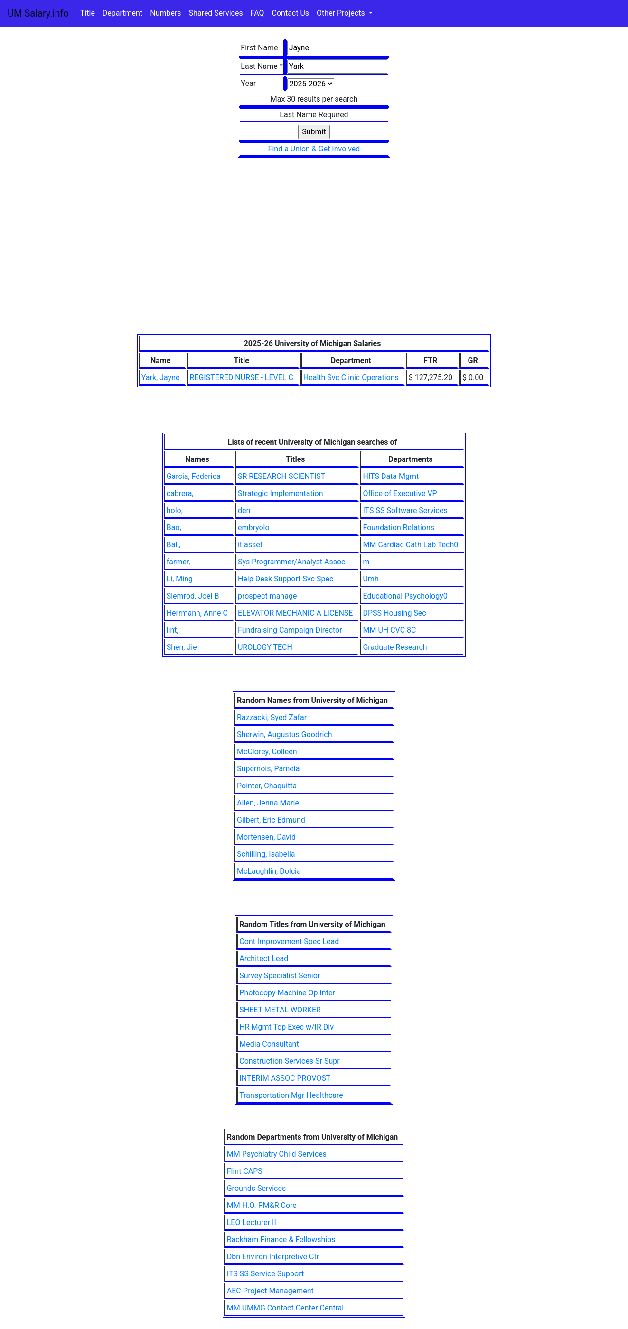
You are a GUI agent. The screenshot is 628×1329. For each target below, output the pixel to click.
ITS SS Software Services (405, 510)
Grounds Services (256, 1188)
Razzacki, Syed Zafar (272, 717)
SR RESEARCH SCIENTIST (281, 476)
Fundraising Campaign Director (290, 630)
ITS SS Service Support (265, 1273)
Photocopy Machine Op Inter (287, 992)
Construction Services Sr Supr (289, 1061)
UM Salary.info (38, 13)
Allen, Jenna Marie (268, 802)
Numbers (165, 13)
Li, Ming (180, 578)
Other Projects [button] (342, 13)
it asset (250, 544)
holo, (175, 510)
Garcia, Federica (194, 476)
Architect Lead (263, 958)
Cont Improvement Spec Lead (289, 941)
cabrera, (180, 493)
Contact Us (290, 13)
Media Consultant (269, 1043)
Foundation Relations (398, 527)
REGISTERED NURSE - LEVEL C (241, 377)
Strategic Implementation (280, 493)
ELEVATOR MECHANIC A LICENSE (295, 613)
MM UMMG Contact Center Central (285, 1307)
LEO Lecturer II (251, 1222)
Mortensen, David (266, 837)
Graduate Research (395, 647)
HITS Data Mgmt (391, 476)
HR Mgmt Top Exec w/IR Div (286, 1026)
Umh (370, 578)
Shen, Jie (182, 647)
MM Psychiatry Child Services (277, 1154)
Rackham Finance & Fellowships (281, 1239)
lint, (172, 630)
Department (122, 13)
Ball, (174, 544)
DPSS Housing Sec (394, 613)
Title (87, 13)
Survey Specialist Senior (279, 975)
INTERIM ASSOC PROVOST (284, 1078)
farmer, (178, 561)
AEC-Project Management (270, 1290)
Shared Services (216, 13)
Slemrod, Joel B (193, 595)
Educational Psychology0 (405, 595)
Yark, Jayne (160, 377)
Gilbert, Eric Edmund (271, 819)
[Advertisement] (314, 263)
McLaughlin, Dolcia (269, 871)
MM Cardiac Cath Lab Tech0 (410, 544)
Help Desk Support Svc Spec (285, 578)
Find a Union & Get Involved (314, 148)
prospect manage (267, 595)
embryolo (254, 527)
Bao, (174, 527)
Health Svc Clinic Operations (351, 377)
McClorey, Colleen (267, 751)
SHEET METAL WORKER (280, 1009)
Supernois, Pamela (268, 768)
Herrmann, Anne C (197, 613)
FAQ (257, 13)
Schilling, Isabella (266, 854)
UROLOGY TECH (265, 647)
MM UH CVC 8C (389, 630)
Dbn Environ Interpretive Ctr (273, 1256)
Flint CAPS (244, 1171)
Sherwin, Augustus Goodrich (284, 734)
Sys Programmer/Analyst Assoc (292, 561)
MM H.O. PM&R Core (262, 1205)
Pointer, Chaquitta (267, 785)
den (244, 510)
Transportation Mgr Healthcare (291, 1095)
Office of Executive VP (400, 493)
